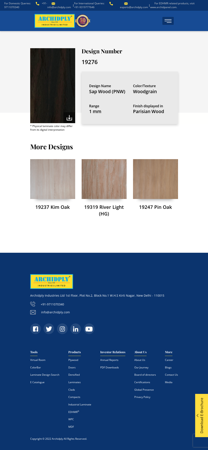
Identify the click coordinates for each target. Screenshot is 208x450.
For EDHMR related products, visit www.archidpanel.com (172, 5)
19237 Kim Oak (52, 207)
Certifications (142, 382)
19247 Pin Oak (155, 207)
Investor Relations (112, 352)
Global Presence (144, 390)
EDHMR (73, 412)
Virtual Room (37, 360)
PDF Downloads (109, 367)
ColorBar (35, 367)
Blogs (168, 367)
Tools (33, 352)
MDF (71, 427)
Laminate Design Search (44, 375)
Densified (74, 375)
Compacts (74, 397)
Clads (71, 390)
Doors (72, 367)
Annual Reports (109, 360)
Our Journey (141, 367)
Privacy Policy (142, 397)
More (168, 352)
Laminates (74, 382)
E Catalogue (37, 382)
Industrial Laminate (79, 404)
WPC (71, 419)
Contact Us (171, 375)
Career (169, 360)
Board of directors (145, 375)
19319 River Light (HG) (104, 210)
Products (74, 352)
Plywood (73, 360)
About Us (140, 352)
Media (168, 382)
